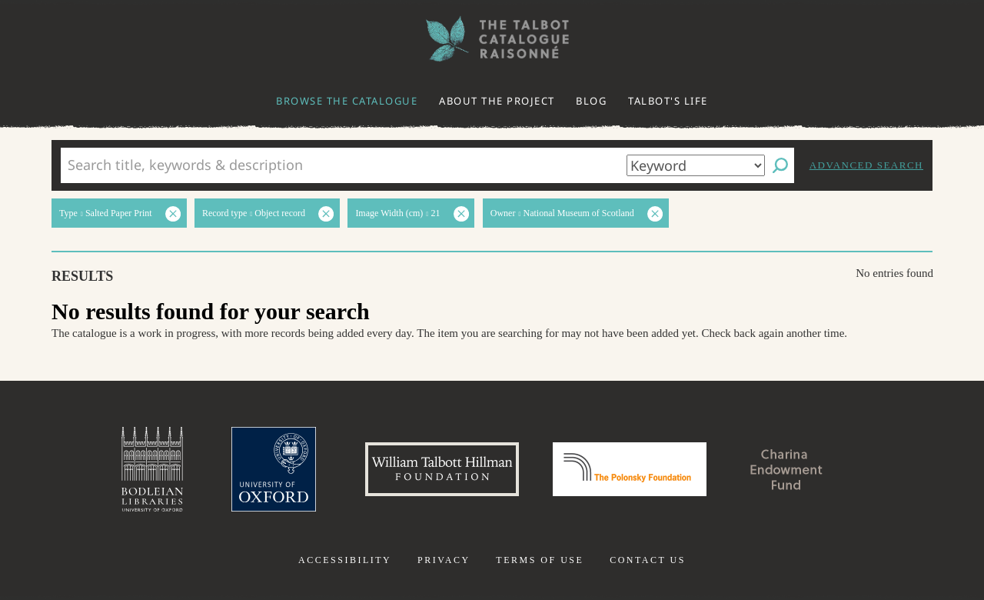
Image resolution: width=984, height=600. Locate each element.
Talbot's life (668, 101)
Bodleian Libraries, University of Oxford (152, 469)
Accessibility (344, 560)
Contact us (648, 560)
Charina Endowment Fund (786, 469)
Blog (591, 101)
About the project (497, 101)
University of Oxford (273, 469)
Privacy (443, 560)
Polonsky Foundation (629, 469)
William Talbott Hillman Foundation (442, 469)
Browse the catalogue (346, 101)
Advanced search (866, 165)
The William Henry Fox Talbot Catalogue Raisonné (492, 38)
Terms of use (539, 560)
